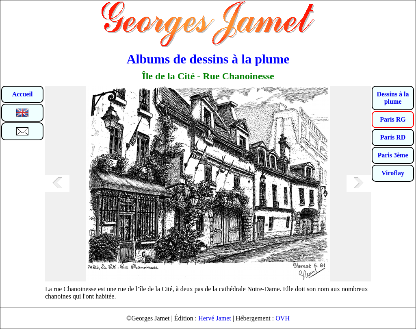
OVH (282, 318)
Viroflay (392, 173)
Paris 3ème (392, 155)
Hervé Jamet (214, 318)
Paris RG (393, 119)
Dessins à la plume (393, 98)
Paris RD (393, 137)
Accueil (22, 94)
